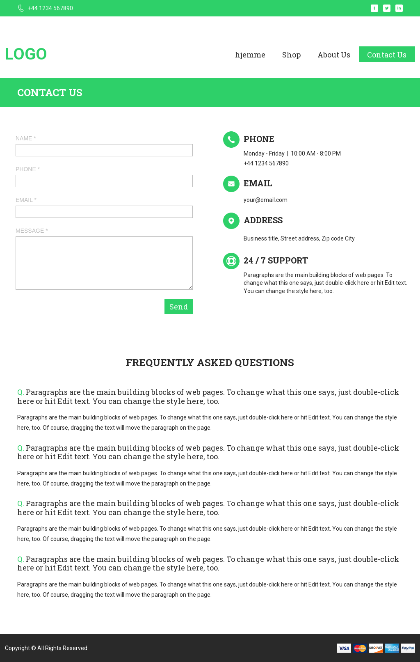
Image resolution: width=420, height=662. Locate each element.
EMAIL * (26, 200)
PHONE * (28, 169)
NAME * (26, 138)
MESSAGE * (32, 230)
